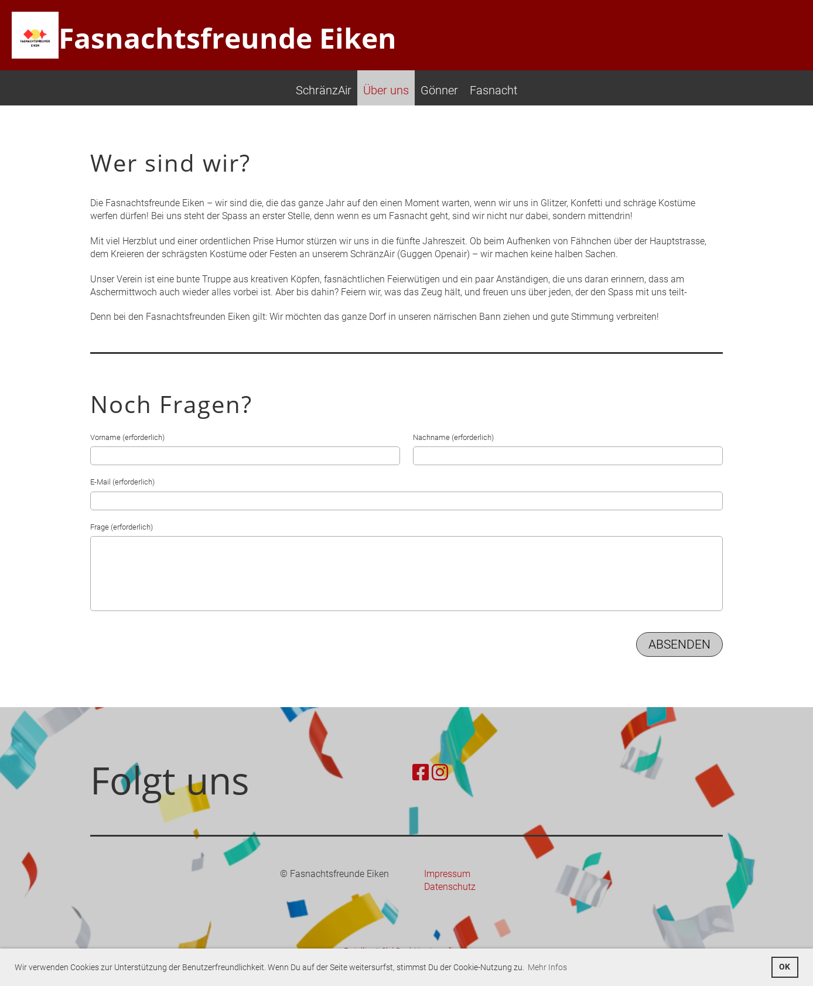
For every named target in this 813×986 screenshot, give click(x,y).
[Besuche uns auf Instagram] (440, 773)
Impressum (447, 873)
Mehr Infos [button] (547, 967)
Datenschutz (450, 886)
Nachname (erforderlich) (453, 437)
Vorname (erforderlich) (127, 437)
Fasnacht (493, 90)
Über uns (386, 90)
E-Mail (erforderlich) (122, 481)
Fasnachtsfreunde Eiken (228, 38)
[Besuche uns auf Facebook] (420, 773)
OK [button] (784, 967)
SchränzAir (323, 90)
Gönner (439, 90)
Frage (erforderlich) (121, 527)
